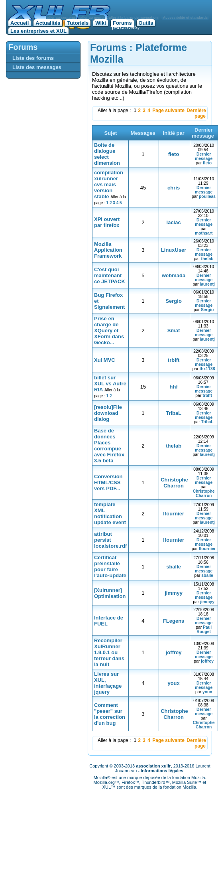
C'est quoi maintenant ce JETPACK (109, 275)
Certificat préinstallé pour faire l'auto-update (110, 566)
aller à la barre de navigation (133, 18)
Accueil (19, 23)
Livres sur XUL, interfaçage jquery (108, 683)
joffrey (174, 652)
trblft (174, 360)
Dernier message (203, 156)
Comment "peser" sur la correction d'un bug (109, 714)
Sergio (173, 301)
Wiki (100, 23)
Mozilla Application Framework (108, 250)
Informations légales (162, 770)
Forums (122, 23)
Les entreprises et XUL (38, 31)
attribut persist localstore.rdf (110, 540)
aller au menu (92, 18)
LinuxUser (174, 250)
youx (173, 683)
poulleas (207, 196)
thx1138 (207, 369)
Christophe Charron (174, 483)
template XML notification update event (110, 513)
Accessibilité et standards (185, 18)
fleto (173, 154)
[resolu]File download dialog (108, 413)
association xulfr (153, 766)
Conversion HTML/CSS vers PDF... (108, 482)
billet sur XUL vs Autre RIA (110, 384)
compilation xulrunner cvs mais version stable (108, 184)
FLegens (173, 621)
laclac (174, 222)
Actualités (47, 23)
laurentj (207, 284)
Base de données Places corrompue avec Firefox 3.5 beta (109, 446)
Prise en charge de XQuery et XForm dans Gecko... (109, 330)
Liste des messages (36, 67)
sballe (173, 567)
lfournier (173, 514)
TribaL (173, 413)
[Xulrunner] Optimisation (110, 593)
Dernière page (196, 113)
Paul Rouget (204, 629)
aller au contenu (61, 18)
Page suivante (168, 110)
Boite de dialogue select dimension (107, 154)
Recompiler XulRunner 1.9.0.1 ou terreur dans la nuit (109, 652)
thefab (207, 258)
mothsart (203, 233)
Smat (173, 330)
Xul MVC (104, 360)
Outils (146, 23)
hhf (174, 387)
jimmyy (174, 593)
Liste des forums (33, 58)
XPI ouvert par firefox (107, 222)
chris (173, 188)
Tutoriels (77, 23)
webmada (173, 275)
